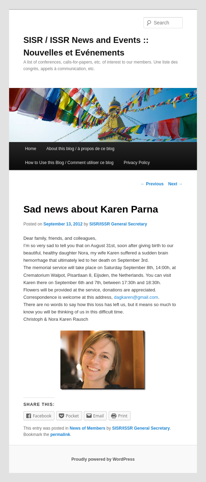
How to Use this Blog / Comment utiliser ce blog (69, 162)
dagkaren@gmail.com (136, 297)
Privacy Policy (137, 162)
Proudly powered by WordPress (102, 459)
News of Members (87, 428)
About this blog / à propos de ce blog (80, 148)
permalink (60, 434)
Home (30, 148)
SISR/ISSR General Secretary (118, 224)
